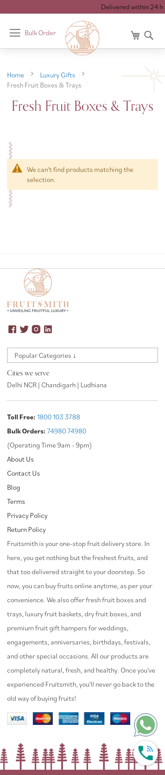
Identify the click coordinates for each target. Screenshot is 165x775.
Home (16, 74)
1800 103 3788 (58, 416)
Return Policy (26, 529)
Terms (16, 501)
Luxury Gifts (58, 74)
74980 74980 (66, 430)
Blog (13, 487)
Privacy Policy (27, 515)
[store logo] (82, 38)
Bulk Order (40, 32)
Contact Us (23, 473)
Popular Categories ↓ (45, 355)
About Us (20, 459)
